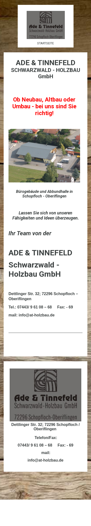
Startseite (45, 43)
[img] (45, 25)
